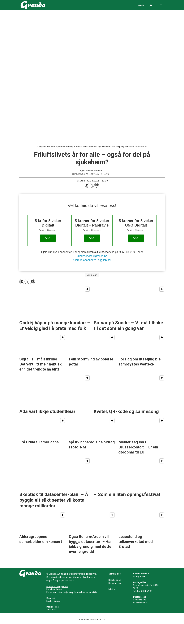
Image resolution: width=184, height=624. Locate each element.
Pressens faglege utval (57, 586)
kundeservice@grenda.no (92, 256)
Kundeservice (114, 583)
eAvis (141, 5)
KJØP (47, 237)
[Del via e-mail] (96, 185)
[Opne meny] (161, 5)
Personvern (51, 592)
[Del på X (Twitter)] (92, 185)
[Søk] (151, 5)
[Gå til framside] (33, 5)
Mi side (111, 589)
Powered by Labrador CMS (92, 619)
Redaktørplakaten (54, 589)
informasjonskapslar (67, 592)
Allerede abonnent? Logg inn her (92, 260)
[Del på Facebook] (87, 185)
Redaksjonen (114, 580)
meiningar (92, 275)
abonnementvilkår (88, 592)
